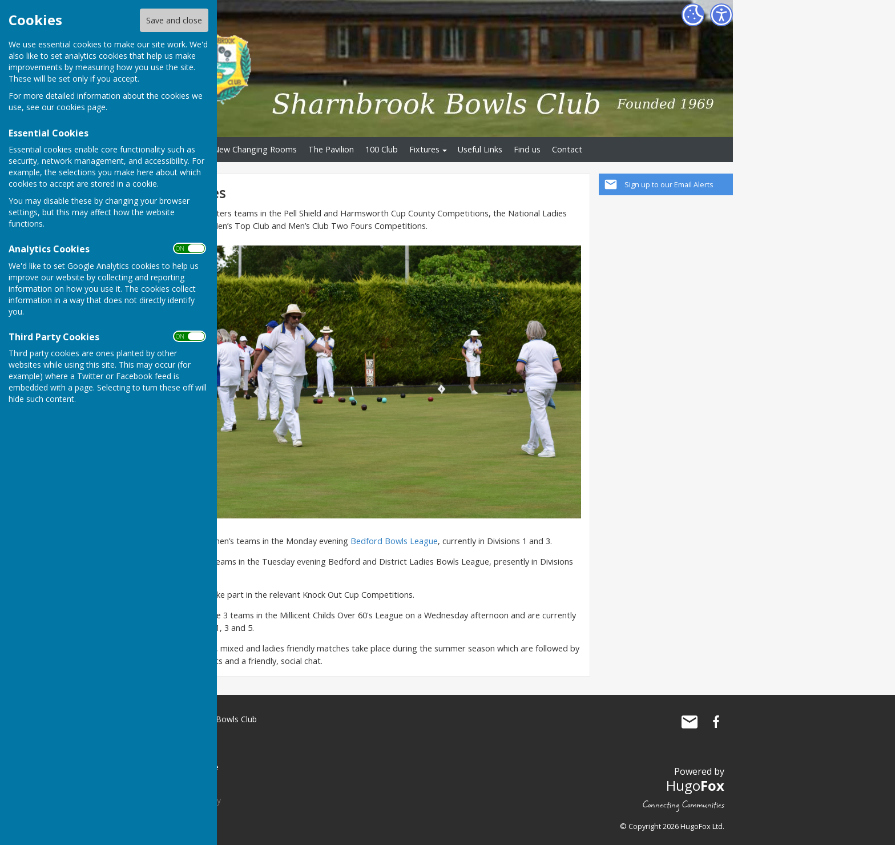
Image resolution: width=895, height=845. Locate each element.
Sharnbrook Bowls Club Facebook (715, 721)
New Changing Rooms (255, 149)
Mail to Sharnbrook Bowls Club (689, 721)
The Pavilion (331, 149)
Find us (527, 149)
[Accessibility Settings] (721, 14)
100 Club (381, 149)
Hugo (695, 785)
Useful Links (480, 149)
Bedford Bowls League (394, 541)
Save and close (174, 20)
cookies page (81, 107)
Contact (567, 149)
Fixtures (424, 149)
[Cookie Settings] (693, 14)
